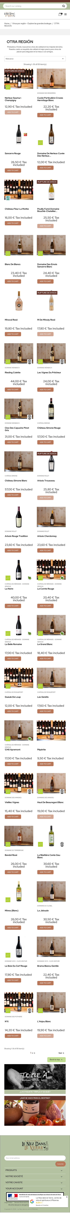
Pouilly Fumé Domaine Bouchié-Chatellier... (48, 210)
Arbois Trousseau (46, 480)
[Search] (35, 6)
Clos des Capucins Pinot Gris (17, 429)
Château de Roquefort (14, 692)
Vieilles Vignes (12, 802)
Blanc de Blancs (12, 264)
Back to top (56, 1059)
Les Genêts (43, 697)
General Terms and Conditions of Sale (26, 1202)
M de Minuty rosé (46, 319)
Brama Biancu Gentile (48, 966)
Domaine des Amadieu (13, 798)
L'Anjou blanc (44, 1021)
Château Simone (43, 423)
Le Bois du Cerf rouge (16, 966)
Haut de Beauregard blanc (50, 802)
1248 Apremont (12, 749)
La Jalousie (43, 910)
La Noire (9, 588)
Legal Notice (8, 1202)
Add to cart (13, 112)
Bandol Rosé (11, 855)
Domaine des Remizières (46, 93)
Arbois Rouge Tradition (16, 536)
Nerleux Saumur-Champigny (13, 99)
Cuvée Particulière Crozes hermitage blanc (50, 99)
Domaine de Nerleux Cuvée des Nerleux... (50, 154)
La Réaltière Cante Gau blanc (48, 856)
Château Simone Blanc (16, 480)
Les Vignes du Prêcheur (49, 372)
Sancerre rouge (13, 153)
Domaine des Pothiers (13, 1017)
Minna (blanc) (11, 910)
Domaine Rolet (43, 476)
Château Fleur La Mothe (17, 208)
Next (62, 1053)
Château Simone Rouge (48, 427)
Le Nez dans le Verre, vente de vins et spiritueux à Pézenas (48, 1199)
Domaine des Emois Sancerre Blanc (47, 265)
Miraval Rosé (11, 319)
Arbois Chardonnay (47, 536)
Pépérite (41, 749)
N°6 (7, 1021)
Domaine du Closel (44, 906)
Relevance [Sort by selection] (35, 58)
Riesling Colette (12, 372)
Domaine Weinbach (12, 368)
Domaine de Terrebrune (14, 850)
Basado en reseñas (42, 1205)
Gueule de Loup (13, 697)
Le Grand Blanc (44, 644)
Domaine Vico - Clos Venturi (16, 961)
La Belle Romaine (13, 644)
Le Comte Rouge (45, 588)
